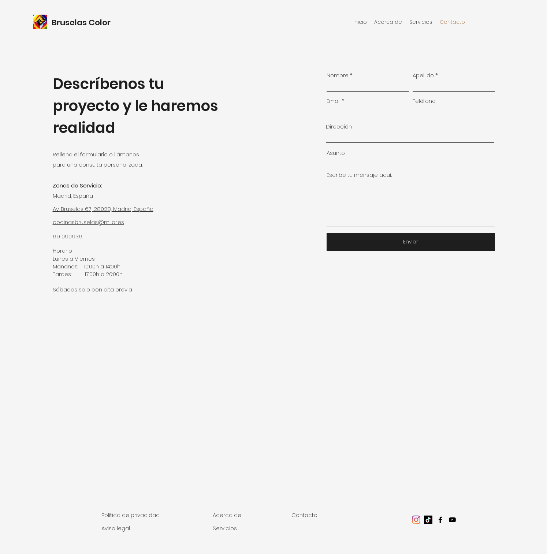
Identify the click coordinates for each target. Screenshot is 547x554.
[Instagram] (416, 520)
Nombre (338, 75)
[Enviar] (411, 242)
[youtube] (452, 520)
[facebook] (440, 520)
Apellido (423, 75)
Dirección (339, 126)
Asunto (336, 153)
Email (334, 101)
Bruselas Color (82, 22)
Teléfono (424, 101)
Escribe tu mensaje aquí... (359, 175)
